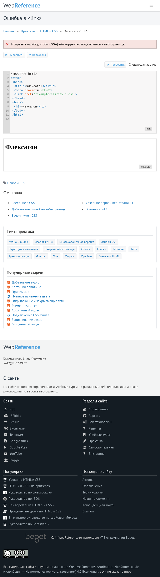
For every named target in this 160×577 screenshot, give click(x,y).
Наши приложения (96, 498)
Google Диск (19, 441)
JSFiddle (15, 415)
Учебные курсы (100, 434)
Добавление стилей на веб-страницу (38, 209)
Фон (55, 256)
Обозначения (92, 486)
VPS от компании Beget (117, 537)
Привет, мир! (21, 292)
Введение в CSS (23, 203)
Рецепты (95, 428)
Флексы (41, 256)
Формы (69, 256)
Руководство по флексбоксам (30, 492)
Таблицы (118, 249)
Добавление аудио (25, 282)
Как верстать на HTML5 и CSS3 (31, 505)
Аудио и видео (18, 242)
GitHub (15, 422)
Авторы (87, 479)
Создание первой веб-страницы (109, 203)
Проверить (115, 64)
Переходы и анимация (23, 249)
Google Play (18, 447)
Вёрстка (94, 415)
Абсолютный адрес (26, 310)
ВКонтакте (17, 428)
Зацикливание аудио (27, 319)
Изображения (44, 242)
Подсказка (37, 54)
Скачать (88, 511)
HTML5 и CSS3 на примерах (29, 486)
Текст (134, 249)
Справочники (99, 409)
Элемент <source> (24, 305)
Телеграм (16, 434)
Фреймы (86, 256)
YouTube (16, 453)
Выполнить (14, 54)
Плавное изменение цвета (31, 296)
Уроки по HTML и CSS (25, 479)
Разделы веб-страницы (60, 249)
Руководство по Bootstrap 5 (29, 524)
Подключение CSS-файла (30, 315)
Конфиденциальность (98, 505)
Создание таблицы (25, 324)
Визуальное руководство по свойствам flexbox (43, 517)
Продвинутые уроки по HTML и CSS (35, 511)
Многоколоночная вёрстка (76, 242)
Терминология (93, 492)
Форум (14, 460)
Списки (85, 249)
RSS (12, 409)
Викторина (97, 453)
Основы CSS (16, 183)
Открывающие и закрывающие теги (38, 301)
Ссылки (101, 249)
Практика (96, 441)
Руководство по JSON (24, 498)
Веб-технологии (100, 422)
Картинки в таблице (26, 287)
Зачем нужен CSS (24, 215)
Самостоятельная (101, 447)
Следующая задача (142, 64)
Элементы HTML (109, 256)
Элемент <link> (97, 209)
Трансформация (19, 256)
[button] (151, 5)
